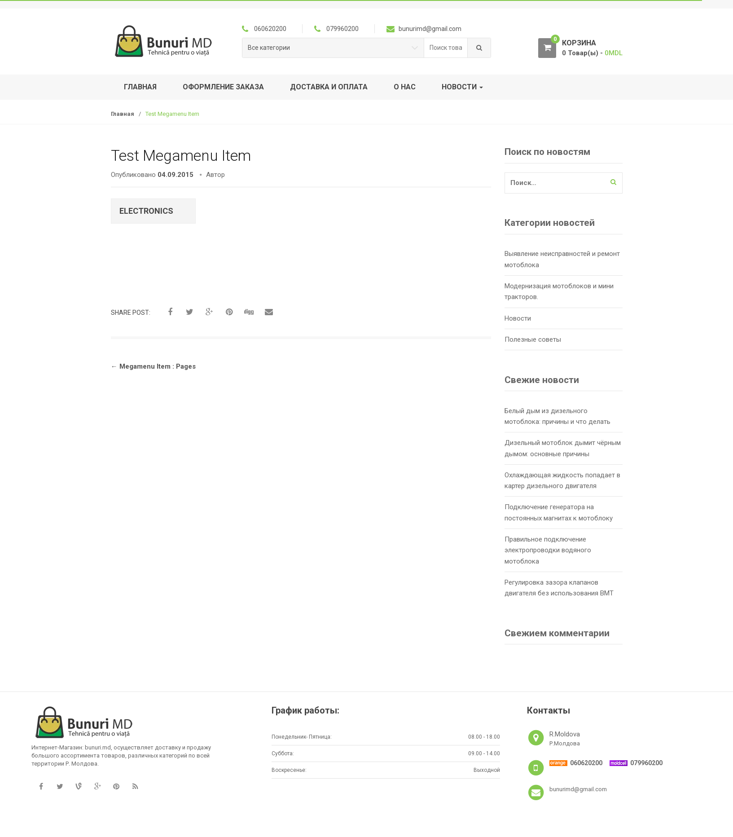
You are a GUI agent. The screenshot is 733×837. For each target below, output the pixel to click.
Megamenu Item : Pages (153, 366)
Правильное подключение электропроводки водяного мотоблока (548, 550)
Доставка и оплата (329, 87)
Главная (140, 87)
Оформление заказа (223, 87)
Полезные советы (533, 339)
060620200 (586, 763)
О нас (405, 87)
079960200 (646, 763)
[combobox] (446, 47)
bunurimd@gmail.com (578, 789)
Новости (462, 87)
